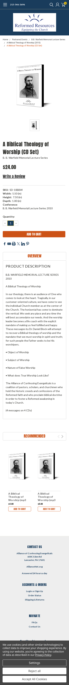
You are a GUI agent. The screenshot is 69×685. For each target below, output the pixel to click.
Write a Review (14, 176)
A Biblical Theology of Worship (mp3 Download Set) (17, 498)
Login (29, 591)
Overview (34, 256)
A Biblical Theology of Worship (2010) (23, 43)
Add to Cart (20, 509)
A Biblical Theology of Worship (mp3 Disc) (46, 498)
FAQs (34, 622)
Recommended (34, 436)
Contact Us (34, 626)
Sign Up (39, 591)
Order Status (34, 595)
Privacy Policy (43, 655)
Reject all (34, 671)
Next (62, 436)
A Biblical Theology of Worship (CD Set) (24, 45)
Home (5, 39)
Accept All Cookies (34, 679)
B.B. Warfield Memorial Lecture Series (48, 39)
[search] (50, 4)
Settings (34, 663)
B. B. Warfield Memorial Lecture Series (25, 157)
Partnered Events (19, 39)
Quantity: (9, 216)
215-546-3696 (17, 4)
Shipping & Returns (34, 599)
